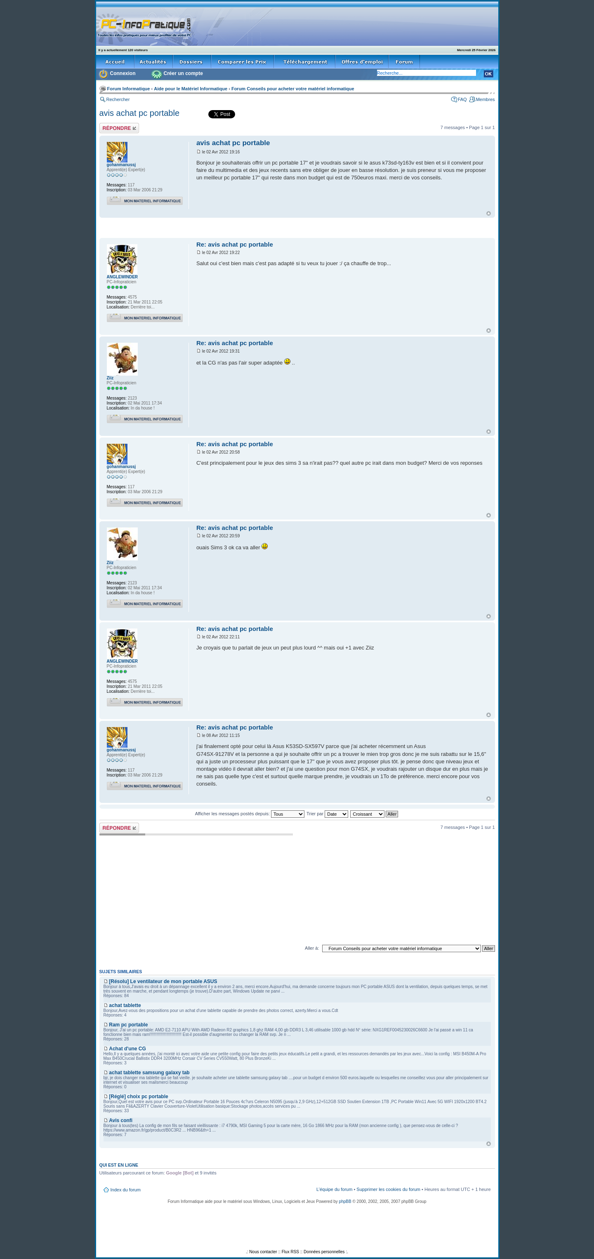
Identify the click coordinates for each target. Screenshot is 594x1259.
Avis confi (120, 1120)
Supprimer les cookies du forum (388, 1189)
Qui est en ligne (119, 1165)
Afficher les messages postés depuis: (249, 813)
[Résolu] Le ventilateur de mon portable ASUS (163, 981)
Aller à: (312, 948)
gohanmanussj (121, 164)
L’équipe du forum (334, 1189)
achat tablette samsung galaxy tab (149, 1072)
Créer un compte (183, 73)
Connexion (123, 73)
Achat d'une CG (127, 1049)
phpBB (345, 1201)
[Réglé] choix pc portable (138, 1096)
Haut (488, 213)
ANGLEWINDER (122, 277)
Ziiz (110, 378)
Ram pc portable (128, 1025)
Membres (485, 99)
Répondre (119, 128)
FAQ (462, 99)
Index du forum (126, 1189)
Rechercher (118, 99)
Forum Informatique (128, 88)
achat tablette (125, 1005)
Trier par (327, 813)
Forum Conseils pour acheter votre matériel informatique (292, 88)
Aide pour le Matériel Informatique (190, 88)
